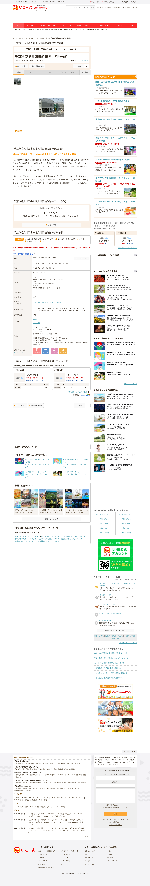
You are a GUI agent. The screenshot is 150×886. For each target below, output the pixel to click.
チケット (29, 72)
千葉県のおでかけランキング (71, 539)
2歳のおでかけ (104, 519)
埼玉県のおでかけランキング (48, 539)
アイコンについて (19, 352)
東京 (34, 29)
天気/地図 (85, 72)
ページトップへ (130, 751)
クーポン (40, 72)
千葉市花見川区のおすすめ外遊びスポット (109, 678)
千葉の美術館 (72, 783)
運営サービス (89, 857)
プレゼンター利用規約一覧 (69, 851)
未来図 (109, 854)
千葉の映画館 (47, 783)
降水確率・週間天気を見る (77, 392)
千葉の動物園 (28, 763)
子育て (120, 26)
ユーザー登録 (18, 807)
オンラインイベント (48, 26)
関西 (72, 29)
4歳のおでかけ (104, 523)
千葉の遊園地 (18, 763)
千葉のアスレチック (63, 775)
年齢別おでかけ (83, 26)
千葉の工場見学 (19, 769)
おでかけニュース (103, 26)
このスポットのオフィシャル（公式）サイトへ (48, 303)
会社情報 (110, 857)
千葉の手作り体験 (31, 769)
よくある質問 (65, 854)
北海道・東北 (17, 29)
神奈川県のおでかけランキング (49, 541)
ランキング (67, 26)
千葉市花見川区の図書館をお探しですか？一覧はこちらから (51, 49)
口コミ (51, 72)
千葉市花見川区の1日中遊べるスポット (108, 668)
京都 (79, 29)
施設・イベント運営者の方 (46, 851)
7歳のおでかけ (126, 528)
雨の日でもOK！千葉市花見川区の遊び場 (109, 663)
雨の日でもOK (106, 7)
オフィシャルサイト (81, 258)
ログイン (134, 2)
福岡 (105, 29)
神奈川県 (115, 638)
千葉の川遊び (18, 777)
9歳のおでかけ (126, 533)
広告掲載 (41, 857)
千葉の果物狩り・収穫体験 (22, 790)
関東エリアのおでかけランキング (27, 536)
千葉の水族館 (82, 783)
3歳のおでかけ (126, 519)
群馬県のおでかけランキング (25, 539)
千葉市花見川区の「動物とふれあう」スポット (111, 658)
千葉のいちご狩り (72, 788)
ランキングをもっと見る (128, 643)
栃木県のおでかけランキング (74, 536)
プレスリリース (112, 861)
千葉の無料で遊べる (36, 775)
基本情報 (18, 72)
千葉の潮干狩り (60, 788)
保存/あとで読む (108, 2)
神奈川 (39, 29)
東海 (52, 29)
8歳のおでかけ (104, 533)
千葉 (43, 29)
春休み (99, 7)
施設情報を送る (37, 66)
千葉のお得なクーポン (21, 775)
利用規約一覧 (42, 854)
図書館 (35, 319)
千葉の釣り (51, 763)
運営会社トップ (90, 851)
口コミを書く (21, 66)
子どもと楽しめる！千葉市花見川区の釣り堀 (110, 673)
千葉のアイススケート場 (46, 788)
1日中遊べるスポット (130, 7)
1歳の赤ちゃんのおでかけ (126, 514)
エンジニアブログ (90, 864)
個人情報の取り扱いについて (115, 805)
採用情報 (87, 861)
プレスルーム (65, 857)
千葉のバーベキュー (40, 763)
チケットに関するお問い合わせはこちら (115, 819)
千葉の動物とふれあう (45, 769)
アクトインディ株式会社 (109, 847)
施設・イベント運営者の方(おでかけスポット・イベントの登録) (45, 807)
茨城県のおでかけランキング (51, 536)
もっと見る (84, 836)
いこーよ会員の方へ (115, 825)
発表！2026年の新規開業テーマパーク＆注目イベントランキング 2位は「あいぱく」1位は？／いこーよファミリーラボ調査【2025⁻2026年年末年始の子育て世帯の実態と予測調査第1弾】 (56, 830)
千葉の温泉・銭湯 (20, 788)
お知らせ (63, 72)
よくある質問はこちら (115, 822)
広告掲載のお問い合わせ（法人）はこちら (115, 808)
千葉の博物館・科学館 (59, 783)
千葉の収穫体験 (59, 769)
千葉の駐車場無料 (49, 775)
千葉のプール (69, 763)
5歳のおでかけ (126, 523)
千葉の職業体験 (70, 769)
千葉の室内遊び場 (35, 783)
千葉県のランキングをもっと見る (115, 630)
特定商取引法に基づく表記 (46, 867)
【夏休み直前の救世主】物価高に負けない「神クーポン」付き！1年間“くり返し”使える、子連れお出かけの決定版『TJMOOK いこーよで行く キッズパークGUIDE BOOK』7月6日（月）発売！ (57, 822)
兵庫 (83, 29)
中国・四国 (90, 29)
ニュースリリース (44, 861)
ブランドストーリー (113, 851)
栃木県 (107, 636)
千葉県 (126, 636)
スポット (18, 26)
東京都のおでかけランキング (25, 541)
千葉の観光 (78, 763)
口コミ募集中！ (82, 60)
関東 (30, 29)
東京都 (132, 636)
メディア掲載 (65, 861)
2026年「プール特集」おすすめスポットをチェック (66, 798)
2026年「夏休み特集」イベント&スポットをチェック (31, 798)
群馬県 (113, 636)
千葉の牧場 (60, 763)
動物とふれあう (118, 7)
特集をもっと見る (130, 384)
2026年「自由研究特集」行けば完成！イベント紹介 (30, 800)
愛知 (55, 29)
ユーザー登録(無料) (122, 2)
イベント (30, 26)
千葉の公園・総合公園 (78, 775)
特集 (131, 26)
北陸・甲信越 (64, 29)
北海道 (24, 29)
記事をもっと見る (51, 519)
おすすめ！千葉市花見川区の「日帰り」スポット (112, 653)
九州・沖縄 (100, 29)
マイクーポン (94, 2)
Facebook (41, 864)
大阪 (75, 29)
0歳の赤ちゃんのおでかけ (104, 514)
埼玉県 (120, 636)
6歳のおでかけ (104, 528)
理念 (86, 854)
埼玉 (46, 29)
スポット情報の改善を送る (23, 254)
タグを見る (36, 323)
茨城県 (101, 636)
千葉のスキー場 (32, 788)
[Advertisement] (51, 193)
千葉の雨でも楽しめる (21, 783)
